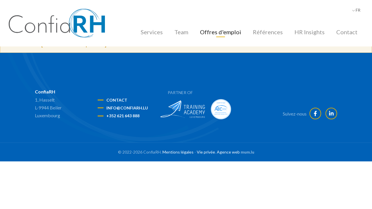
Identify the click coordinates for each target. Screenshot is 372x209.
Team (181, 31)
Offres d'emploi (220, 31)
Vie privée (206, 151)
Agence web (228, 151)
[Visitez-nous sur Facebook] (315, 113)
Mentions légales (178, 151)
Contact (346, 31)
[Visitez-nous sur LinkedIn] (331, 113)
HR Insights (309, 31)
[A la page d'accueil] (57, 23)
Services (152, 31)
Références (268, 31)
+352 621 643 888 (123, 115)
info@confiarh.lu (127, 108)
